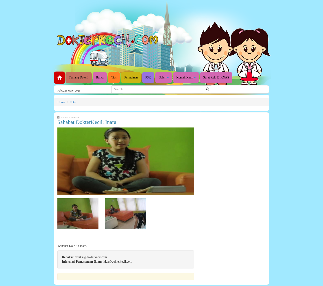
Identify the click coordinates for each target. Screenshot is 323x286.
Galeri (164, 77)
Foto (73, 102)
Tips (114, 77)
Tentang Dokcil (78, 77)
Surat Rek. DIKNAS (216, 77)
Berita (100, 77)
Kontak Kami (186, 77)
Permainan (131, 77)
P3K (148, 77)
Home (61, 102)
